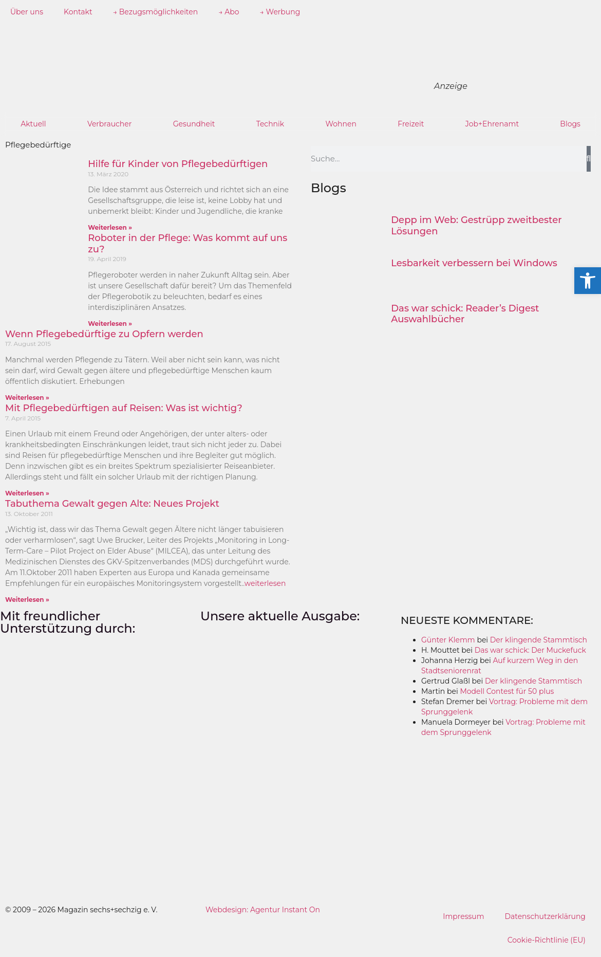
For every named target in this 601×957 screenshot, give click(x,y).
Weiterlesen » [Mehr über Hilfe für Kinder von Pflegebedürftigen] (110, 227)
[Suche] (589, 159)
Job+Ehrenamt (492, 123)
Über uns (26, 11)
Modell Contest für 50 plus (507, 691)
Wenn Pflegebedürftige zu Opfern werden (104, 334)
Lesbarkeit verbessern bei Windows (474, 263)
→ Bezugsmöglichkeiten (155, 11)
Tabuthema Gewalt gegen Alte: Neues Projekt (112, 503)
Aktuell (33, 123)
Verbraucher (109, 123)
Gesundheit (194, 123)
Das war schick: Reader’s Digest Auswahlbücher (465, 314)
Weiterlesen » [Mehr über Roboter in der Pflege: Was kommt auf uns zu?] (110, 323)
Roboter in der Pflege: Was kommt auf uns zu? (187, 243)
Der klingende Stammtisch (538, 640)
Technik (270, 123)
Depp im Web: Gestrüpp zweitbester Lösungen (476, 225)
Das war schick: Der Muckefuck (530, 650)
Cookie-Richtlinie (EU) (546, 940)
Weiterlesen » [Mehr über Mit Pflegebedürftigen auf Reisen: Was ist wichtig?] (27, 493)
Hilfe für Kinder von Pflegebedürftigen (178, 164)
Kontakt (78, 11)
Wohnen (340, 123)
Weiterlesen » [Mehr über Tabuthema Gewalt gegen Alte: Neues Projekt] (27, 599)
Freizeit (411, 123)
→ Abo (228, 11)
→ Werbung (280, 11)
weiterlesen (265, 583)
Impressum (463, 916)
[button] (587, 280)
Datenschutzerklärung (545, 916)
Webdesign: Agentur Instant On (262, 909)
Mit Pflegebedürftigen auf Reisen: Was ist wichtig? (123, 408)
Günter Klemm (448, 640)
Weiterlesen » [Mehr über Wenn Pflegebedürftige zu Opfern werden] (27, 397)
